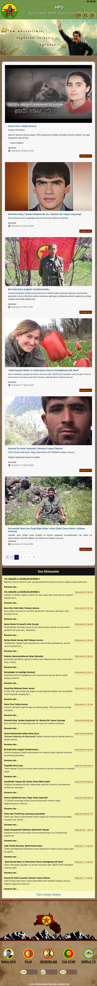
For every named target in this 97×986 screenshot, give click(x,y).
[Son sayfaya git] (34, 557)
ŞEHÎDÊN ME (48, 962)
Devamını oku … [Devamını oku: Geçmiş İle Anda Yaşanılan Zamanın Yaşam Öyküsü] (85, 470)
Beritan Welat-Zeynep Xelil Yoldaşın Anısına (23, 640)
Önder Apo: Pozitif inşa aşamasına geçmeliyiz (24, 814)
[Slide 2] (48, 54)
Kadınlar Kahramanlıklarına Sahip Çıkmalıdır (23, 656)
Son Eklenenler (48, 571)
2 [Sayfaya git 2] (20, 557)
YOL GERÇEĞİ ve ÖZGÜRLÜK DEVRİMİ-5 (22, 579)
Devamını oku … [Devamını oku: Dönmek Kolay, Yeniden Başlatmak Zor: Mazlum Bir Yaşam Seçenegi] (85, 231)
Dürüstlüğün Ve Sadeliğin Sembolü (19, 672)
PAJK (28, 961)
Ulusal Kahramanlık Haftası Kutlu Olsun (21, 733)
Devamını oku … (11, 587)
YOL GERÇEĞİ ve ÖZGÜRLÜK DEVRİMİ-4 (22, 592)
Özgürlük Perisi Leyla (13, 765)
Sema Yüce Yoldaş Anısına (22, 126)
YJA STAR (68, 961)
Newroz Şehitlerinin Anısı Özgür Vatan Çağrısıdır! (26, 798)
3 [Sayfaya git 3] (25, 557)
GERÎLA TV (88, 961)
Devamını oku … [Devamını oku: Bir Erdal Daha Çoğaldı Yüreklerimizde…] (85, 312)
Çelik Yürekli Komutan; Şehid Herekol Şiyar (23, 846)
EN (94, 1)
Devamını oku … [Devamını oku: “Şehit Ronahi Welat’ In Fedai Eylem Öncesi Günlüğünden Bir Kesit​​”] (85, 390)
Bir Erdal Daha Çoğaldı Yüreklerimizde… (29, 289)
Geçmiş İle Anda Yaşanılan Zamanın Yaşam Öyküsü (35, 448)
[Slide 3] (53, 54)
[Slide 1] (44, 54)
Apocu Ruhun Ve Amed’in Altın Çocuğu (21, 624)
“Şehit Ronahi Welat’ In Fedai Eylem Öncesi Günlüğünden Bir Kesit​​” (44, 370)
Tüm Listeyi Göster (48, 894)
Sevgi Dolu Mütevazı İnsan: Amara (19, 688)
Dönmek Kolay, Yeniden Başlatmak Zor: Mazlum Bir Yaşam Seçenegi (44, 214)
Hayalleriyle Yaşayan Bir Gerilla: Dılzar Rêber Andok (27, 781)
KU (88, 1)
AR (91, 1)
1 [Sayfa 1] (16, 557)
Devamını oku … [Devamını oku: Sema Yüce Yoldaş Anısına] (85, 156)
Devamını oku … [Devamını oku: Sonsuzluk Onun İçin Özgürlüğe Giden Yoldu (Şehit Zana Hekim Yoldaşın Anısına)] (85, 549)
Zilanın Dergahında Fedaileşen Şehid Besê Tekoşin (26, 830)
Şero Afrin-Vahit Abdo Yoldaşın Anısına (21, 608)
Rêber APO (8, 961)
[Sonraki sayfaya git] (29, 557)
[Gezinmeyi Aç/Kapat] (93, 15)
